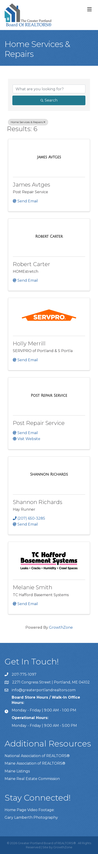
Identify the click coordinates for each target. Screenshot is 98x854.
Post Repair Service (39, 423)
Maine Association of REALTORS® (35, 763)
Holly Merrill (29, 343)
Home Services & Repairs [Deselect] (28, 122)
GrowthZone (61, 627)
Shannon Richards (37, 502)
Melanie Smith (32, 587)
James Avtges (31, 184)
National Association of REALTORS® (37, 756)
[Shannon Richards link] (49, 474)
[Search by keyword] (49, 89)
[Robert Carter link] (49, 236)
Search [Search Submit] (49, 100)
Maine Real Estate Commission (32, 779)
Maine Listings (17, 771)
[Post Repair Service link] (49, 395)
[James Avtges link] (49, 157)
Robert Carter (31, 264)
